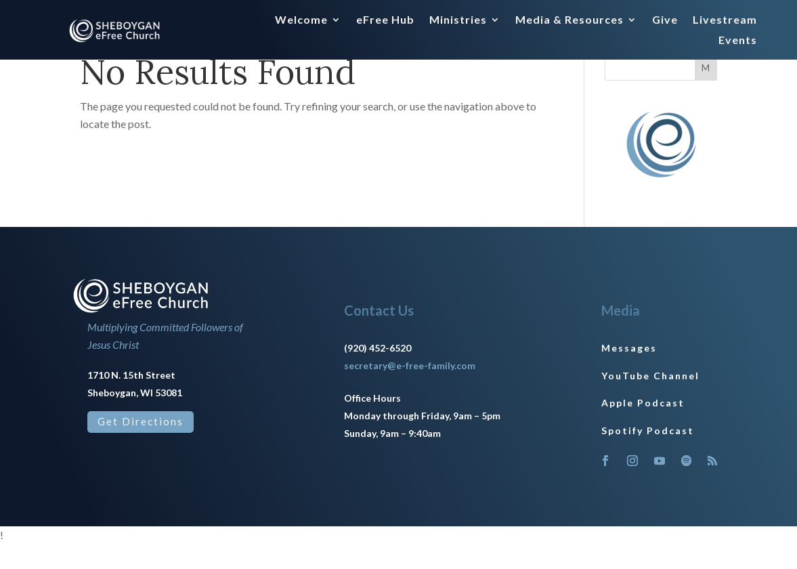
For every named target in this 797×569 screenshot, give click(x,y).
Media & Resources (569, 20)
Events (737, 40)
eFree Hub (385, 20)
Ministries (458, 20)
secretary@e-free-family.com (409, 390)
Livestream (725, 20)
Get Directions (141, 446)
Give (665, 20)
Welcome (301, 20)
